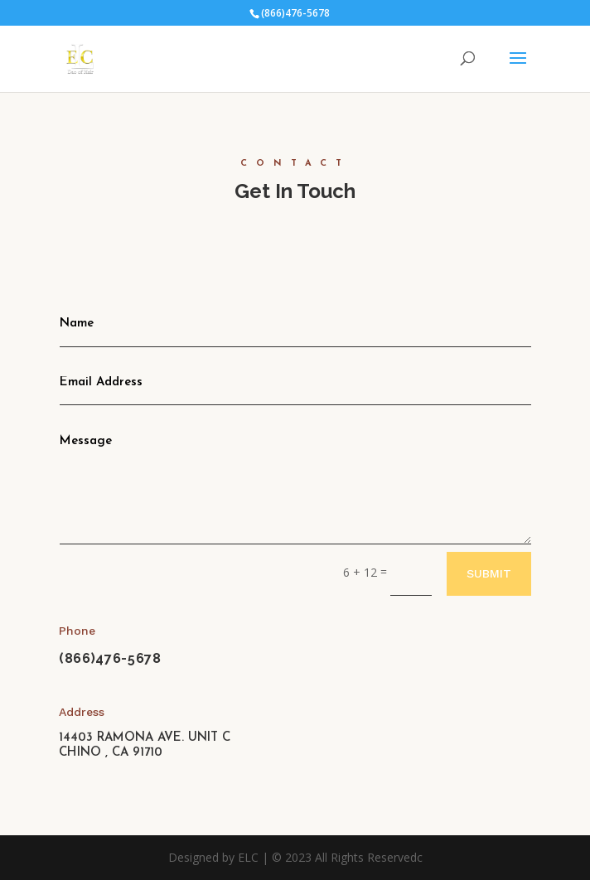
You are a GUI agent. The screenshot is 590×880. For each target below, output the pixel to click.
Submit (489, 573)
